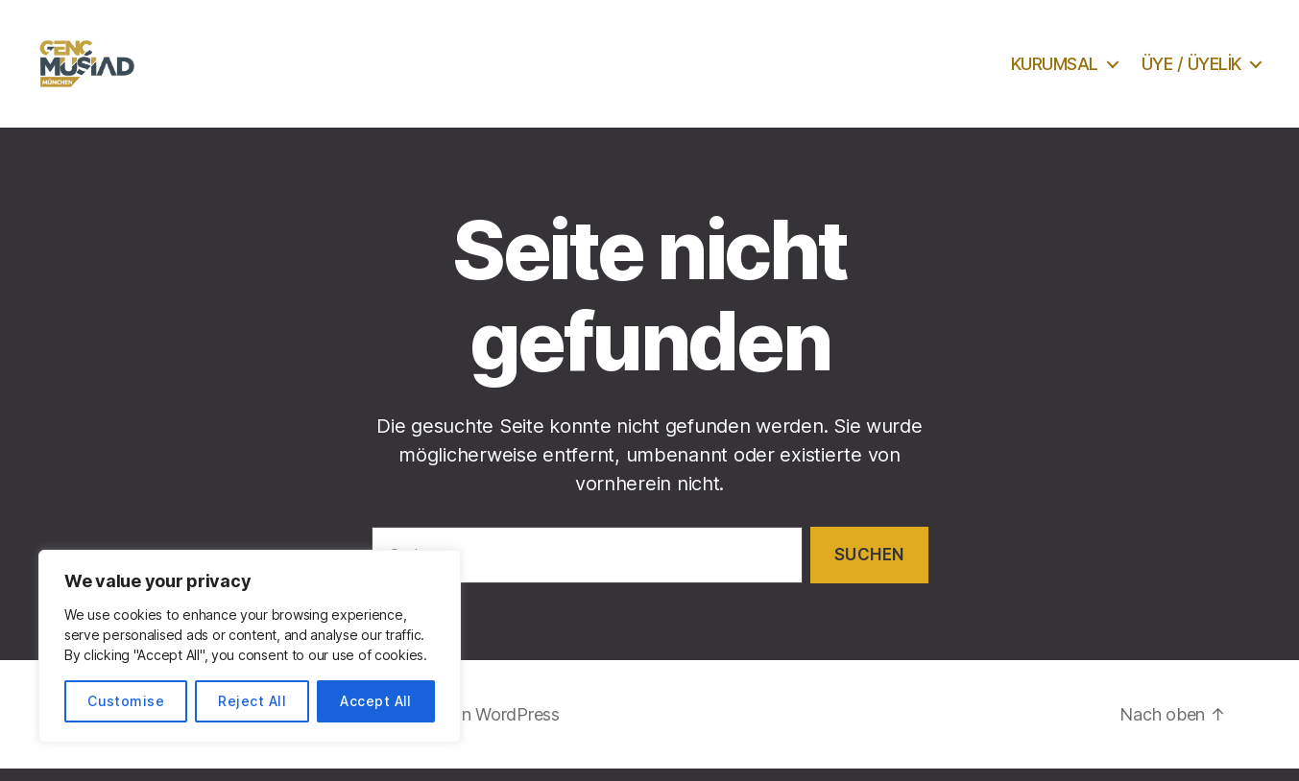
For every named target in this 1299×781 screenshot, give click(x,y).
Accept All (376, 701)
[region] (249, 646)
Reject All (252, 701)
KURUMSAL (1054, 69)
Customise (125, 701)
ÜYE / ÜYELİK (1191, 69)
